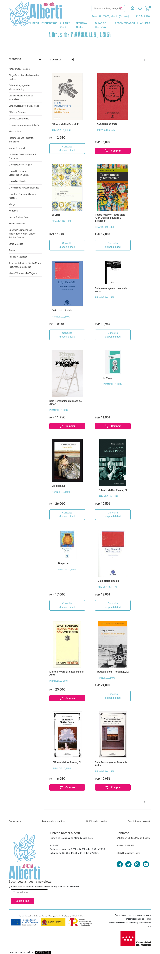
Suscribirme (22, 900)
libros (34, 23)
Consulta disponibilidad (67, 148)
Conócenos (15, 821)
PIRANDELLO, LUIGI (61, 130)
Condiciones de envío (139, 821)
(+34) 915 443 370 (126, 845)
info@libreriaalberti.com (128, 853)
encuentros (49, 23)
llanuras (143, 23)
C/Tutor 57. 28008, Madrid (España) (134, 838)
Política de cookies (96, 821)
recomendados (125, 23)
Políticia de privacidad (54, 821)
